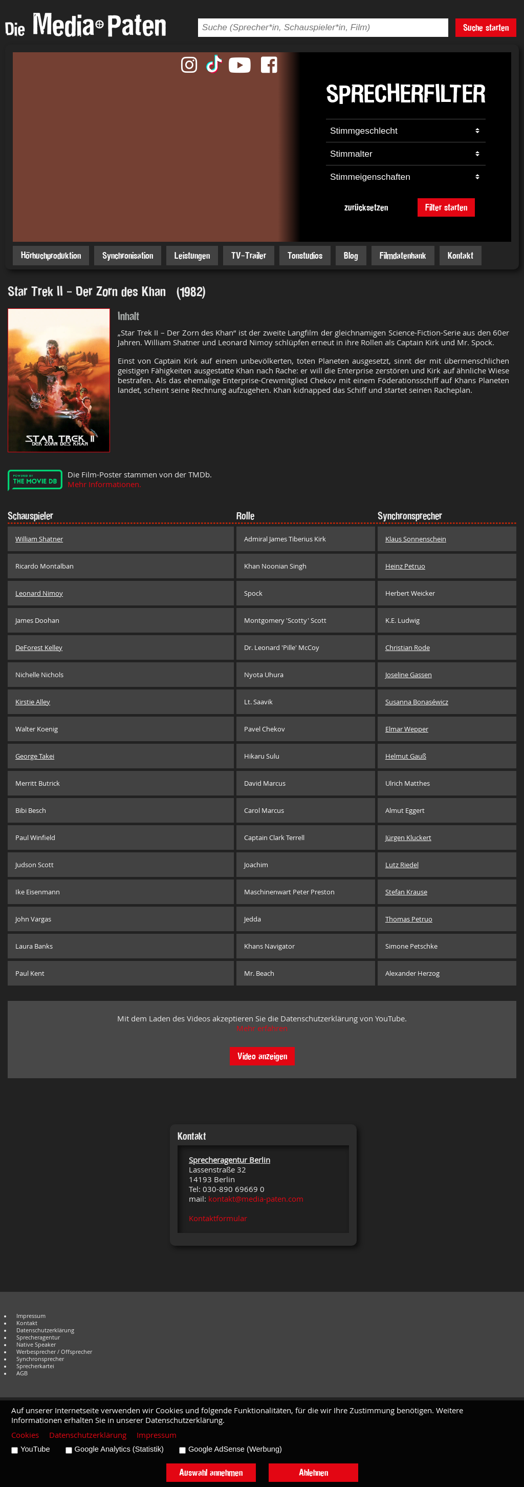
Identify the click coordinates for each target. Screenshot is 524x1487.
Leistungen (192, 255)
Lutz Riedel (402, 864)
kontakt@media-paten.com (255, 1199)
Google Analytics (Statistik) (119, 1449)
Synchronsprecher (40, 1359)
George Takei (34, 756)
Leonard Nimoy (39, 593)
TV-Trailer (248, 255)
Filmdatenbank (403, 255)
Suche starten (486, 27)
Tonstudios (305, 255)
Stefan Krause (406, 891)
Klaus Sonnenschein (415, 538)
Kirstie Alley (32, 701)
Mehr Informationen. (104, 484)
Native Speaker (36, 1344)
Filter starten (446, 207)
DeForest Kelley (38, 647)
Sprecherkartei (35, 1366)
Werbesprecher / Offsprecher (54, 1351)
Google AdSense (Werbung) (235, 1449)
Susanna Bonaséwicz (416, 701)
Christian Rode (407, 647)
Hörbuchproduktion (51, 255)
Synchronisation (127, 255)
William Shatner (39, 538)
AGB (22, 1373)
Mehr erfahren (262, 1028)
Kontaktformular (218, 1218)
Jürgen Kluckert (408, 837)
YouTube (35, 1449)
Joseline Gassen (408, 674)
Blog (351, 255)
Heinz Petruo (405, 566)
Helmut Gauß (405, 756)
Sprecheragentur (38, 1337)
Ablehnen (313, 1472)
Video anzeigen (262, 1056)
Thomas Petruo (408, 919)
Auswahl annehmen (211, 1472)
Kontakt (460, 255)
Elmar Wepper (406, 729)
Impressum (31, 1316)
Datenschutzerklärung (45, 1330)
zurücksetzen (366, 207)
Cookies (25, 1435)
